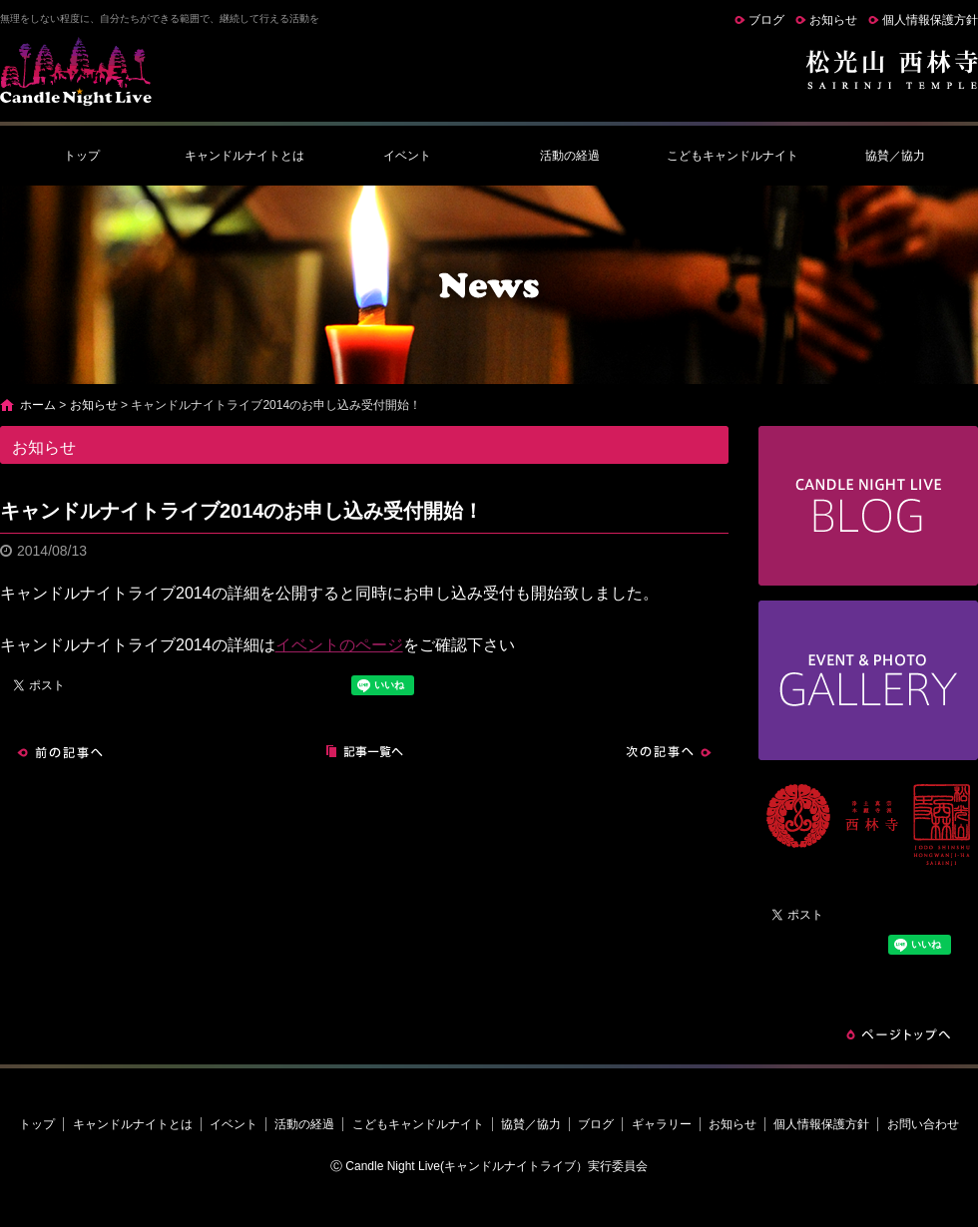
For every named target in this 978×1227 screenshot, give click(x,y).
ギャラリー (662, 1124)
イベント (407, 156)
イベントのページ (339, 644)
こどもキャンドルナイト (732, 156)
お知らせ (833, 20)
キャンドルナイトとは (244, 156)
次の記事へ (669, 752)
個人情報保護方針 (930, 20)
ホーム (38, 405)
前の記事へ (60, 752)
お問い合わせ (923, 1124)
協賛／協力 (895, 156)
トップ (82, 156)
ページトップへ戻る (898, 1034)
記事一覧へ (364, 752)
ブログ (766, 20)
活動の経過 (570, 156)
